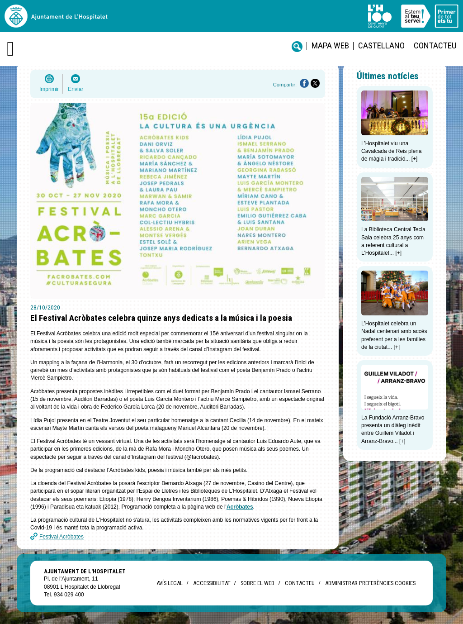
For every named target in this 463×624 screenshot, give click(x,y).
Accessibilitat (211, 583)
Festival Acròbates (61, 536)
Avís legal (169, 583)
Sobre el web (257, 583)
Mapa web (330, 45)
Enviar (75, 89)
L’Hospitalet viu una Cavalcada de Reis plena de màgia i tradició (391, 151)
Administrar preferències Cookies (370, 583)
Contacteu (435, 45)
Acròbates (240, 507)
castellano (381, 45)
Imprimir (49, 89)
